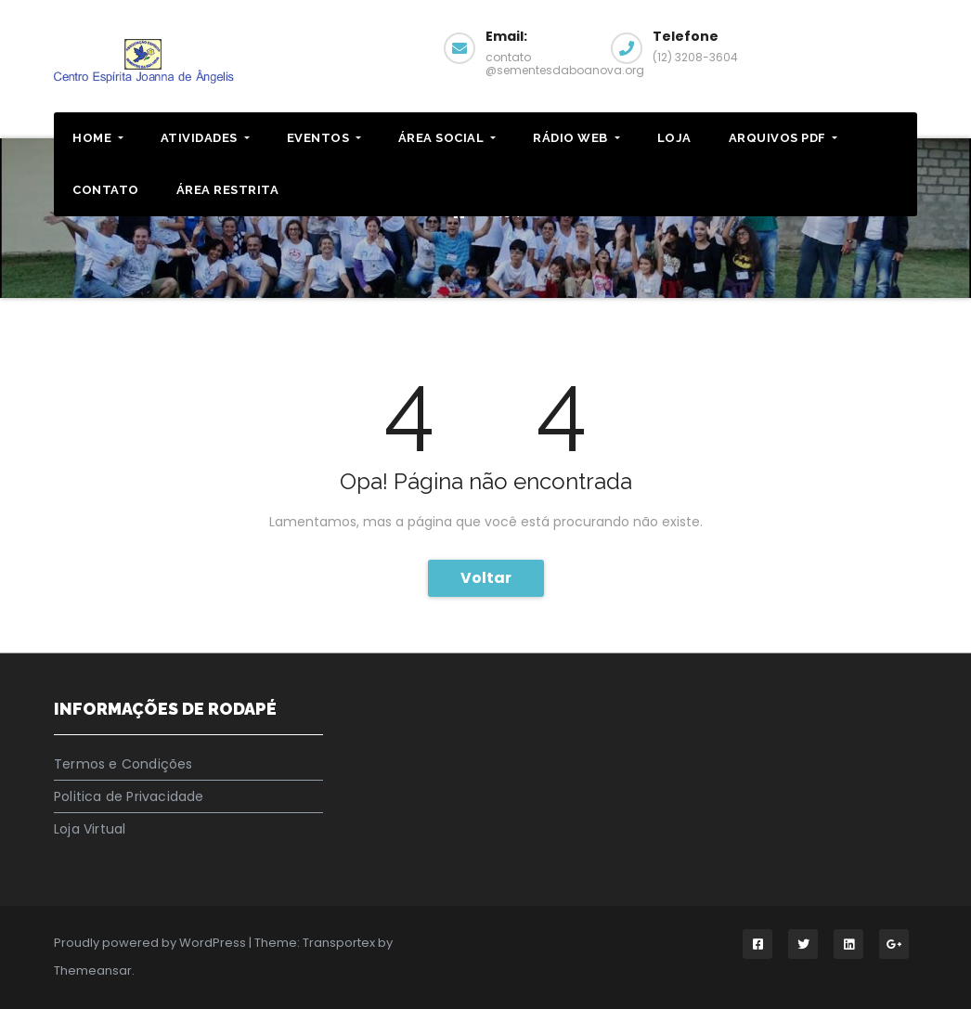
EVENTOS (324, 138)
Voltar (485, 578)
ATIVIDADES (205, 138)
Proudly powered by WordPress (151, 942)
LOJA (674, 138)
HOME (97, 138)
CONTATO (105, 190)
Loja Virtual (89, 829)
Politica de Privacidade (129, 796)
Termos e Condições (123, 764)
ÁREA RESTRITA (227, 190)
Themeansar (93, 970)
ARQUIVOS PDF (783, 138)
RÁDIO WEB (576, 138)
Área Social (447, 138)
